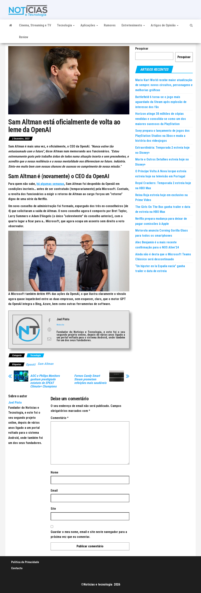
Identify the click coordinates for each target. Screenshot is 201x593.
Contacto (17, 568)
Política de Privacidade (25, 562)
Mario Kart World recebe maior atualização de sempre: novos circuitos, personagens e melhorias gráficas (164, 85)
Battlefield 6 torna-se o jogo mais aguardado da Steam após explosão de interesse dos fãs (160, 102)
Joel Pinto (15, 402)
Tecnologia (66, 25)
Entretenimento (133, 25)
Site (53, 509)
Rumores (110, 25)
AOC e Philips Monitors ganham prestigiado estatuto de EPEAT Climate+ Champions (45, 381)
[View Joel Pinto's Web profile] (49, 329)
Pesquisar (141, 48)
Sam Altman (45, 364)
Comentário (60, 418)
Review (23, 37)
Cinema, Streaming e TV (35, 25)
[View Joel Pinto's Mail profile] (49, 338)
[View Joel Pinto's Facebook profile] (49, 320)
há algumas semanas (50, 184)
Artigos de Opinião (164, 25)
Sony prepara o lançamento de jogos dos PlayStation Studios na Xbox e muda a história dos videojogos (162, 136)
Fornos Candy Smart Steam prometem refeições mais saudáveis (90, 379)
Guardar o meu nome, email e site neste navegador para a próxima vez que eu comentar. (89, 534)
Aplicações (89, 25)
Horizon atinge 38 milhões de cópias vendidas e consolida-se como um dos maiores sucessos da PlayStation (160, 119)
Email (54, 490)
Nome (54, 472)
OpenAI (30, 364)
